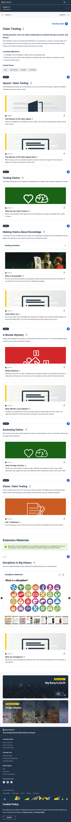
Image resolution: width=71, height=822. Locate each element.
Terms (22, 793)
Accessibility (6, 793)
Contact (36, 793)
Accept (9, 817)
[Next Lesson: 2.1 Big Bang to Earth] (35, 686)
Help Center (6, 771)
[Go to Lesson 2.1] (64, 15)
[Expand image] (59, 575)
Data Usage (15, 793)
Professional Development (10, 758)
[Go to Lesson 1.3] (6, 15)
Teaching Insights (8, 761)
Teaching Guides (7, 755)
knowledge (32, 70)
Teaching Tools (60, 24)
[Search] (63, 2)
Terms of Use (27, 812)
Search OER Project (8, 747)
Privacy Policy (39, 812)
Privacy (29, 793)
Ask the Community (9, 774)
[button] (35, 245)
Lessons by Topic (8, 745)
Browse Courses (7, 742)
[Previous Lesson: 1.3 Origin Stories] (35, 711)
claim (5, 70)
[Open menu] (69, 2)
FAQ (4, 769)
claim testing (14, 70)
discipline (23, 70)
